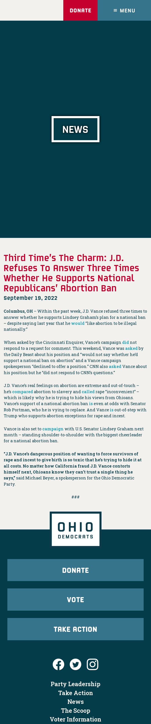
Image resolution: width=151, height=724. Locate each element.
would (77, 323)
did (125, 342)
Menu (128, 10)
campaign (53, 429)
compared (22, 391)
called (88, 391)
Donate (80, 10)
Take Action (75, 629)
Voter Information (75, 719)
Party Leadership (75, 684)
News (75, 701)
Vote (75, 599)
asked (131, 348)
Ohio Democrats (26, 10)
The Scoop (75, 710)
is (91, 403)
